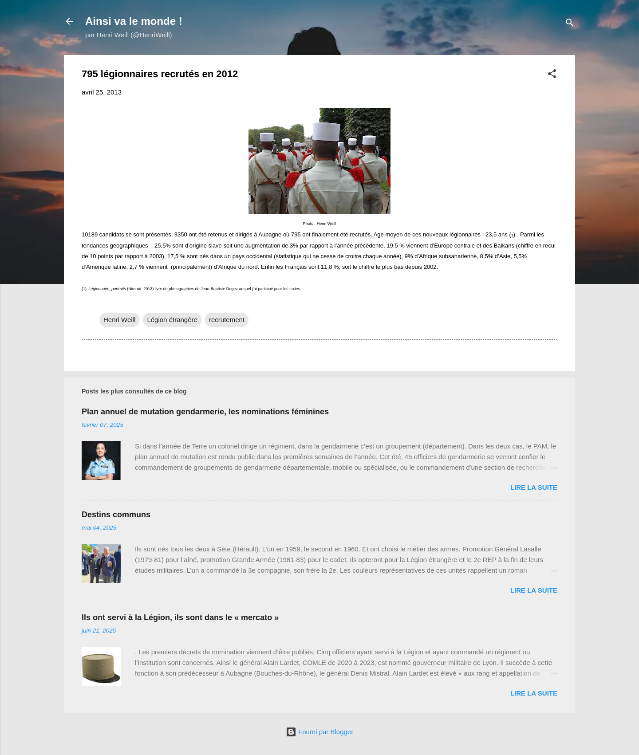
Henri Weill (119, 319)
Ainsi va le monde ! (133, 21)
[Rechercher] (569, 24)
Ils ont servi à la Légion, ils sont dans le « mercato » (180, 617)
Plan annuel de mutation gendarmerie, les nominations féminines (205, 411)
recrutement (227, 319)
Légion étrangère (172, 319)
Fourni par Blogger (319, 731)
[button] (552, 75)
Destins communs (116, 514)
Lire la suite (533, 487)
